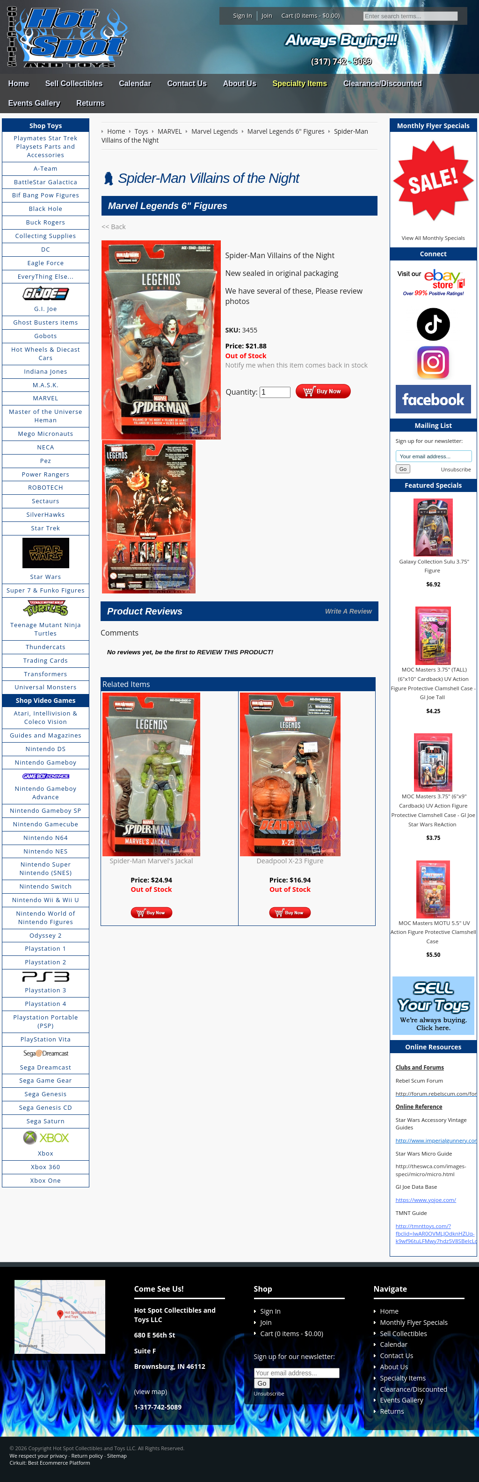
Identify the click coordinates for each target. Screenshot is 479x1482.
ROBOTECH (45, 487)
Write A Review (348, 611)
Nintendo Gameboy (46, 762)
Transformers (45, 674)
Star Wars (45, 576)
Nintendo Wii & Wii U (46, 900)
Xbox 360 (45, 1167)
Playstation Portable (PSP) (45, 1021)
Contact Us (186, 83)
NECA (45, 447)
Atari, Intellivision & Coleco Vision (45, 717)
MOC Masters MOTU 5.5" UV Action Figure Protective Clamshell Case (433, 932)
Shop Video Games (46, 700)
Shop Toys (45, 125)
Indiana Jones (45, 371)
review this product (234, 652)
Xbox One (45, 1180)
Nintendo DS (46, 749)
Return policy (86, 1455)
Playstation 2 (45, 962)
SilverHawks (45, 514)
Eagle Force (45, 263)
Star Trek (45, 528)
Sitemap (117, 1455)
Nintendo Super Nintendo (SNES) (46, 868)
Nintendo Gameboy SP (45, 810)
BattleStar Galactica (46, 182)
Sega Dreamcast (46, 1067)
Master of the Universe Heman (45, 415)
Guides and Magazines (45, 735)
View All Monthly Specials (433, 237)
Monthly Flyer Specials (414, 1322)
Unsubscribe (456, 469)
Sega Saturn (46, 1121)
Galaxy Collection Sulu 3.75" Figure (434, 565)
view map (150, 1391)
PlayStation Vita (46, 1039)
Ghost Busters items (45, 322)
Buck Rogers (45, 222)
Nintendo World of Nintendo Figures (45, 917)
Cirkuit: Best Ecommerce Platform (49, 1462)
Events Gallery (34, 103)
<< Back (114, 226)
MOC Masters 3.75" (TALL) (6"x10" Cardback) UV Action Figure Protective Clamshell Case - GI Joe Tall (433, 683)
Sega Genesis (46, 1094)
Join (266, 15)
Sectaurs (45, 501)
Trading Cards (45, 660)
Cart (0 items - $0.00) (311, 15)
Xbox (46, 1153)
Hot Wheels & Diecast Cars (45, 353)
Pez (45, 460)
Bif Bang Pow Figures (46, 195)
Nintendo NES (45, 851)
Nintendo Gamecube (46, 824)
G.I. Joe (45, 308)
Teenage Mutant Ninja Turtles (45, 629)
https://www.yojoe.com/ (426, 1199)
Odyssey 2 (45, 935)
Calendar (135, 83)
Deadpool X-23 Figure (289, 860)
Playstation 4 (45, 1003)
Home (18, 83)
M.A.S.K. (46, 385)
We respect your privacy (38, 1455)
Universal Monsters (46, 687)
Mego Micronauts (45, 433)
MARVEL (45, 398)
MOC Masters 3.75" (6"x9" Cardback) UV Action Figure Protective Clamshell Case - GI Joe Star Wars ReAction (433, 810)
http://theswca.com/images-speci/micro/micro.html (431, 1170)
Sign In (242, 15)
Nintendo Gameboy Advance (46, 792)
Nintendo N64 (45, 837)
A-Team (46, 168)
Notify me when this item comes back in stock (296, 365)
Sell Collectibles (74, 83)
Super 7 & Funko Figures (46, 590)
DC (45, 249)
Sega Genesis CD (46, 1107)
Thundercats (45, 647)
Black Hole (46, 208)
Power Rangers (46, 474)
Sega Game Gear (45, 1080)
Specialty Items (300, 83)
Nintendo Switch (45, 886)
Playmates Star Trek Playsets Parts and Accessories (46, 146)
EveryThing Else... (46, 276)
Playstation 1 (45, 948)
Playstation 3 (45, 990)
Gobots (45, 336)
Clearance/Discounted (382, 83)
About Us (239, 83)
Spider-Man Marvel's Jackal (151, 860)
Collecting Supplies (45, 235)
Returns (90, 103)
